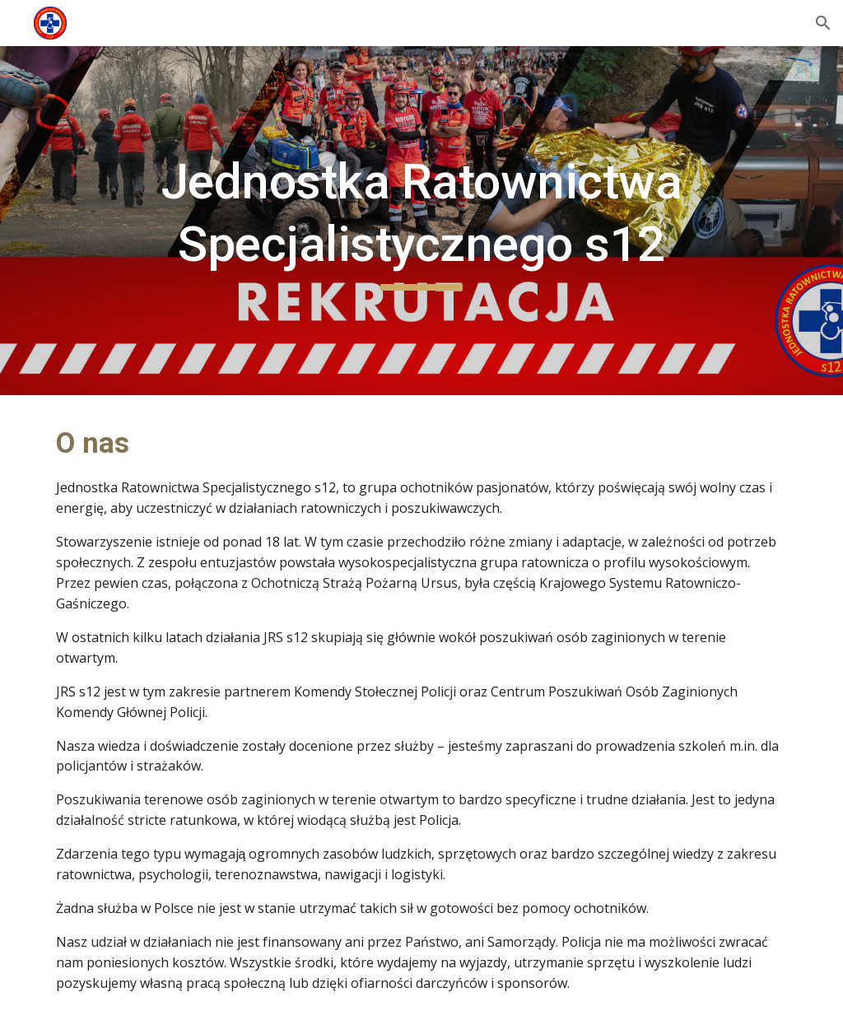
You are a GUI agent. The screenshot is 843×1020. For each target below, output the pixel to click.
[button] (823, 23)
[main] (421, 220)
